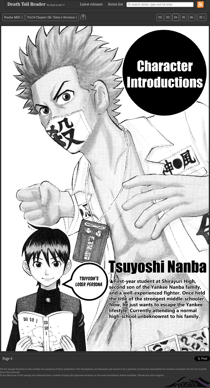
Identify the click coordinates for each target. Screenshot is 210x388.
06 (191, 17)
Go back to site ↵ (56, 4)
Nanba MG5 (12, 17)
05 (183, 17)
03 (167, 17)
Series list (115, 4)
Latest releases (91, 4)
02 (160, 17)
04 (175, 17)
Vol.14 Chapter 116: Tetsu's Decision (51, 17)
